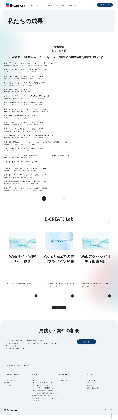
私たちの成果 (60, 6)
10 (64, 199)
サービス (51, 6)
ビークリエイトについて (37, 6)
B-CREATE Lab (71, 6)
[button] (113, 221)
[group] (22, 263)
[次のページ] (74, 198)
